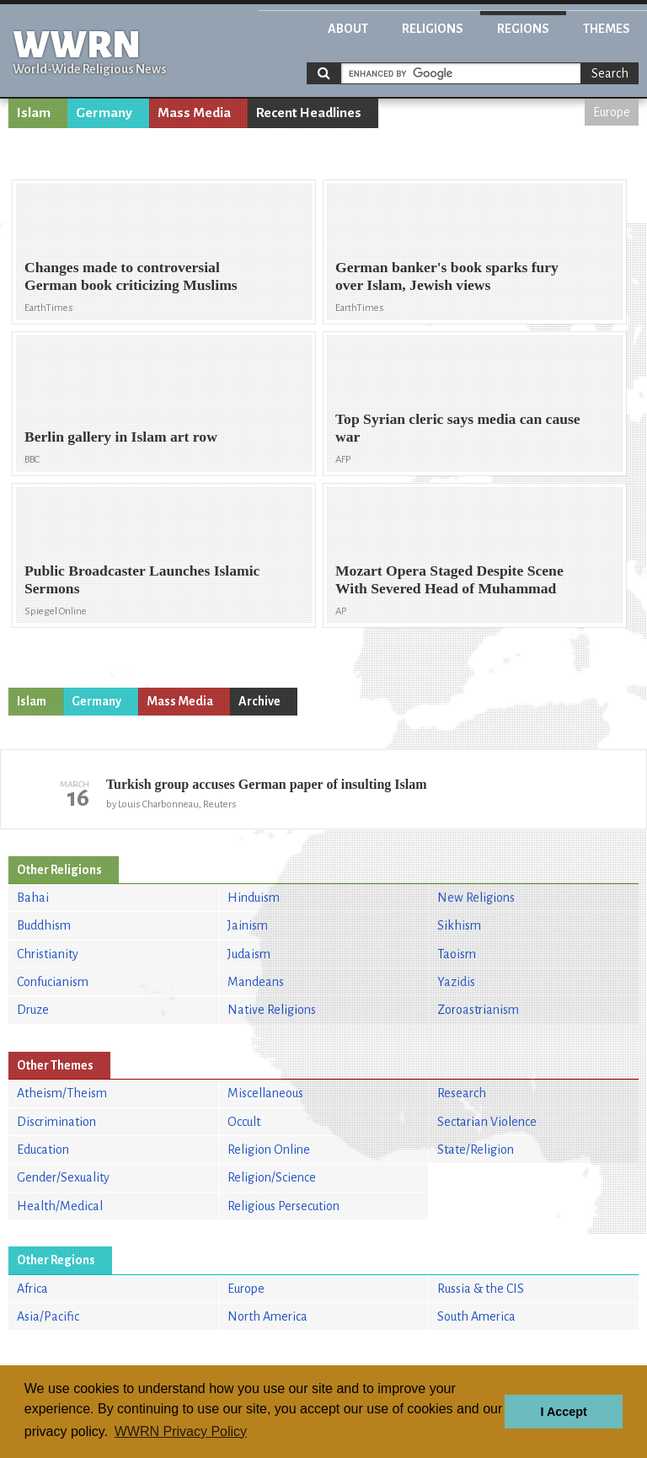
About (348, 28)
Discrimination (56, 1121)
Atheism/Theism (62, 1093)
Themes (606, 28)
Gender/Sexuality (63, 1177)
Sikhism (459, 925)
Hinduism (253, 897)
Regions (523, 28)
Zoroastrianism (478, 1009)
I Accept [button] (563, 1411)
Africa (32, 1288)
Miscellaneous (265, 1093)
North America (267, 1316)
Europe (611, 112)
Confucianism (52, 982)
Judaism (248, 954)
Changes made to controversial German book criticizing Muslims (131, 276)
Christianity (47, 954)
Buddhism (44, 925)
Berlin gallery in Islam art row (120, 436)
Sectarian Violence (487, 1121)
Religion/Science (271, 1177)
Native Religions (271, 1009)
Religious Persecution (283, 1206)
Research (461, 1093)
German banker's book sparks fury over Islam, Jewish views (447, 276)
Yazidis (456, 982)
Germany (104, 113)
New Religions (476, 897)
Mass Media (194, 113)
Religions (432, 28)
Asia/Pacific (48, 1316)
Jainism (247, 925)
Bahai (33, 897)
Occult (243, 1121)
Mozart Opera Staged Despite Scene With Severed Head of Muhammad (449, 579)
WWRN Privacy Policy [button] (181, 1431)
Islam (34, 113)
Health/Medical (60, 1206)
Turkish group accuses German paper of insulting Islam (266, 784)
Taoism (456, 954)
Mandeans (255, 982)
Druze (33, 1009)
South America (476, 1316)
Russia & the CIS (480, 1288)
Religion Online (268, 1149)
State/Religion (475, 1149)
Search (609, 73)
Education (43, 1149)
